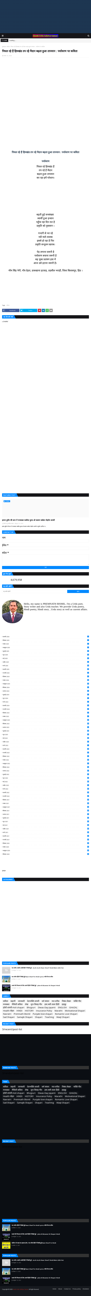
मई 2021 (46, 825)
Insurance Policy (44, 1010)
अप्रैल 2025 (46, 662)
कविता (8, 46)
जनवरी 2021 (46, 840)
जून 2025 (46, 655)
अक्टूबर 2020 (46, 850)
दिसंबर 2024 (46, 676)
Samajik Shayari (24, 1017)
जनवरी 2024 (46, 709)
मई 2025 (46, 658)
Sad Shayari (8, 1017)
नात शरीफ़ (55, 1001)
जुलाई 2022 (46, 774)
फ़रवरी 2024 (46, 705)
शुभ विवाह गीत (36, 1004)
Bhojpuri (31, 1007)
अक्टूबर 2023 (46, 720)
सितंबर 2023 (46, 724)
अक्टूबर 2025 (46, 647)
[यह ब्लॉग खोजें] (34, 591)
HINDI (19, 1010)
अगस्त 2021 (46, 814)
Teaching (49, 1017)
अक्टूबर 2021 (46, 807)
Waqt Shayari (62, 1017)
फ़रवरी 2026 (46, 637)
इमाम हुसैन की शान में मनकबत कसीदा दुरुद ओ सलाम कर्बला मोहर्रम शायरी (28, 520)
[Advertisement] (45, 16)
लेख (26, 1004)
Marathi (58, 1010)
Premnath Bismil (22, 1014)
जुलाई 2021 (46, 818)
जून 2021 (46, 821)
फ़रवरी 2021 (46, 836)
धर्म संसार (45, 1001)
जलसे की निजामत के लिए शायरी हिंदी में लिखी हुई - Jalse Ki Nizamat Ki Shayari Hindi (36, 985)
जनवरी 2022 (46, 796)
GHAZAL (73, 1007)
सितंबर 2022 (46, 767)
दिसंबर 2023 (46, 713)
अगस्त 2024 (46, 691)
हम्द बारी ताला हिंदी (52, 1004)
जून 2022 (46, 778)
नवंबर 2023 (46, 716)
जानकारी (21, 1001)
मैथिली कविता (17, 1004)
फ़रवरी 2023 (46, 749)
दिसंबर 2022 (46, 756)
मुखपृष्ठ (4, 871)
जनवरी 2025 (46, 673)
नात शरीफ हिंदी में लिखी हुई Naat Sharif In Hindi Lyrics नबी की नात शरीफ (32, 977)
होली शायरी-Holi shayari (13, 1007)
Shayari (38, 1017)
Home (54, 1289)
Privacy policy (77, 1289)
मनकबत (6, 1004)
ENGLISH (62, 1007)
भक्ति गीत (77, 1001)
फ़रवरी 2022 (46, 792)
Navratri (7, 1014)
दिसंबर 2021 (46, 800)
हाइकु (64, 1004)
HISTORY (29, 1010)
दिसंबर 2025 (46, 640)
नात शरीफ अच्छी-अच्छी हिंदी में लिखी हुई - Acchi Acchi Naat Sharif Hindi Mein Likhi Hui (38, 968)
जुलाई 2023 (46, 731)
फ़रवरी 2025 (46, 669)
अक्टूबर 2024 (46, 684)
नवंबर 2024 (46, 680)
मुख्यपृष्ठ (4, 46)
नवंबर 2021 (46, 803)
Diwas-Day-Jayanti (46, 1007)
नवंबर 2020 (46, 847)
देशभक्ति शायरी (33, 1001)
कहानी (13, 1001)
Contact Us (67, 1289)
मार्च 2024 (46, 702)
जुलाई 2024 (46, 695)
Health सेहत (8, 1010)
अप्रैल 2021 (46, 829)
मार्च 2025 (46, 666)
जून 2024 (46, 698)
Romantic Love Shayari (66, 1014)
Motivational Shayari (75, 1010)
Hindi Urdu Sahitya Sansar (20, 1289)
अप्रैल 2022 (46, 785)
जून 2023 (46, 734)
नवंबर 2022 (46, 760)
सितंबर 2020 (46, 854)
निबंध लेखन (66, 1001)
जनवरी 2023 (46, 753)
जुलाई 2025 (46, 651)
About (60, 1289)
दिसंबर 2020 (46, 843)
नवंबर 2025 (46, 644)
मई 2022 (46, 782)
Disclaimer (86, 1289)
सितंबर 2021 (46, 811)
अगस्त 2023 (46, 727)
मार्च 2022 (46, 789)
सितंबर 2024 (46, 687)
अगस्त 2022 (46, 771)
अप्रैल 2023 (46, 742)
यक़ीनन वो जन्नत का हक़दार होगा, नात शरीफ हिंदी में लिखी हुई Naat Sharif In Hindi (34, 1243)
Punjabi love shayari (43, 1014)
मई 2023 (46, 738)
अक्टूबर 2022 (46, 763)
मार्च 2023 (46, 745)
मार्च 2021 (46, 832)
